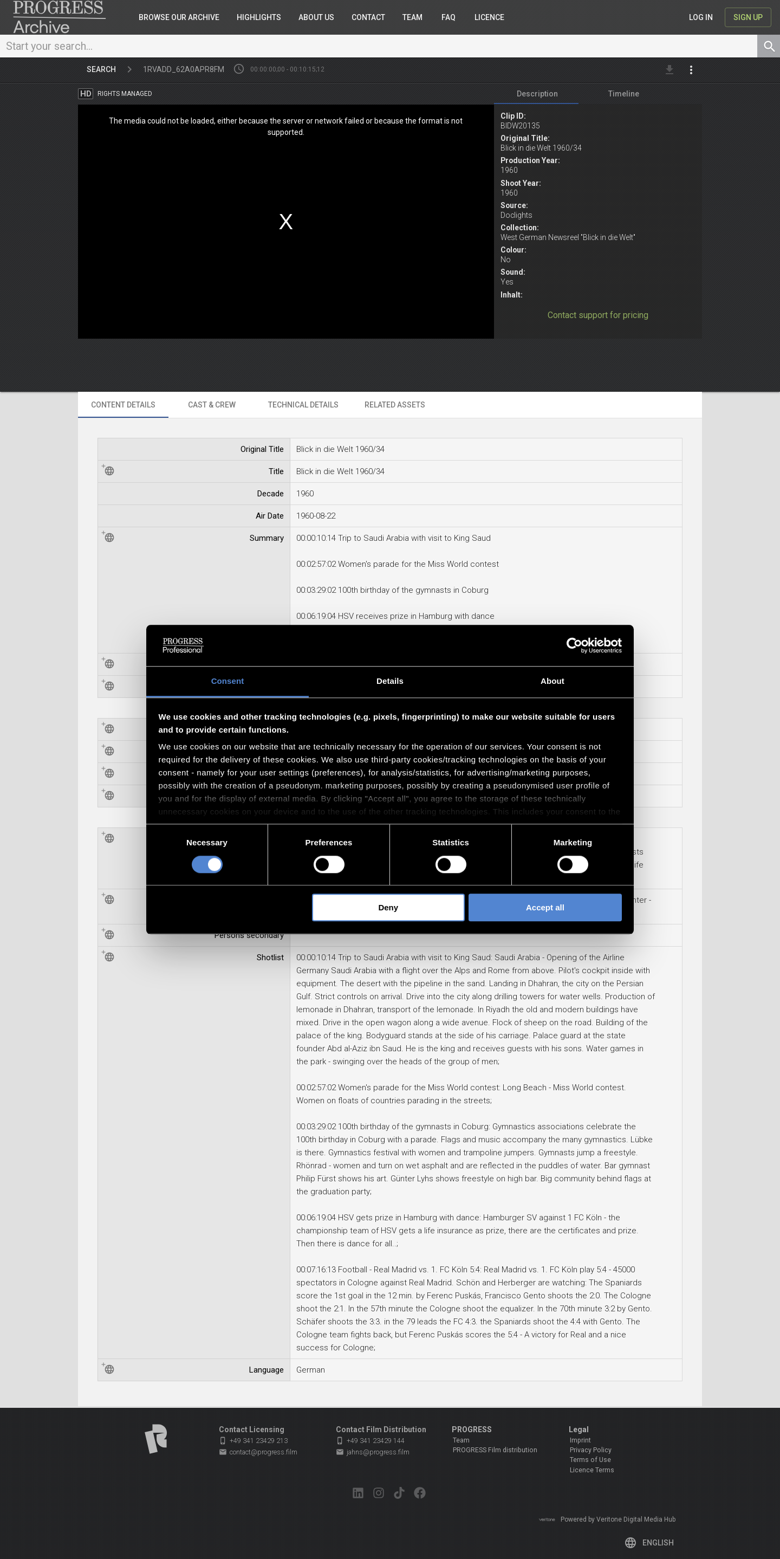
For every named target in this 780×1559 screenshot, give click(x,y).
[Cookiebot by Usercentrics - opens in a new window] (574, 645)
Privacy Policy (591, 1450)
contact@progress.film (258, 1452)
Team (461, 1440)
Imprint (580, 1440)
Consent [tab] (227, 681)
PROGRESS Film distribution (495, 1450)
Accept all (545, 907)
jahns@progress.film (373, 1452)
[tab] (537, 95)
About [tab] (552, 681)
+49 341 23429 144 (370, 1440)
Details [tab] (390, 681)
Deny (388, 907)
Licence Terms (592, 1470)
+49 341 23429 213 (253, 1440)
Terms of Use (590, 1460)
